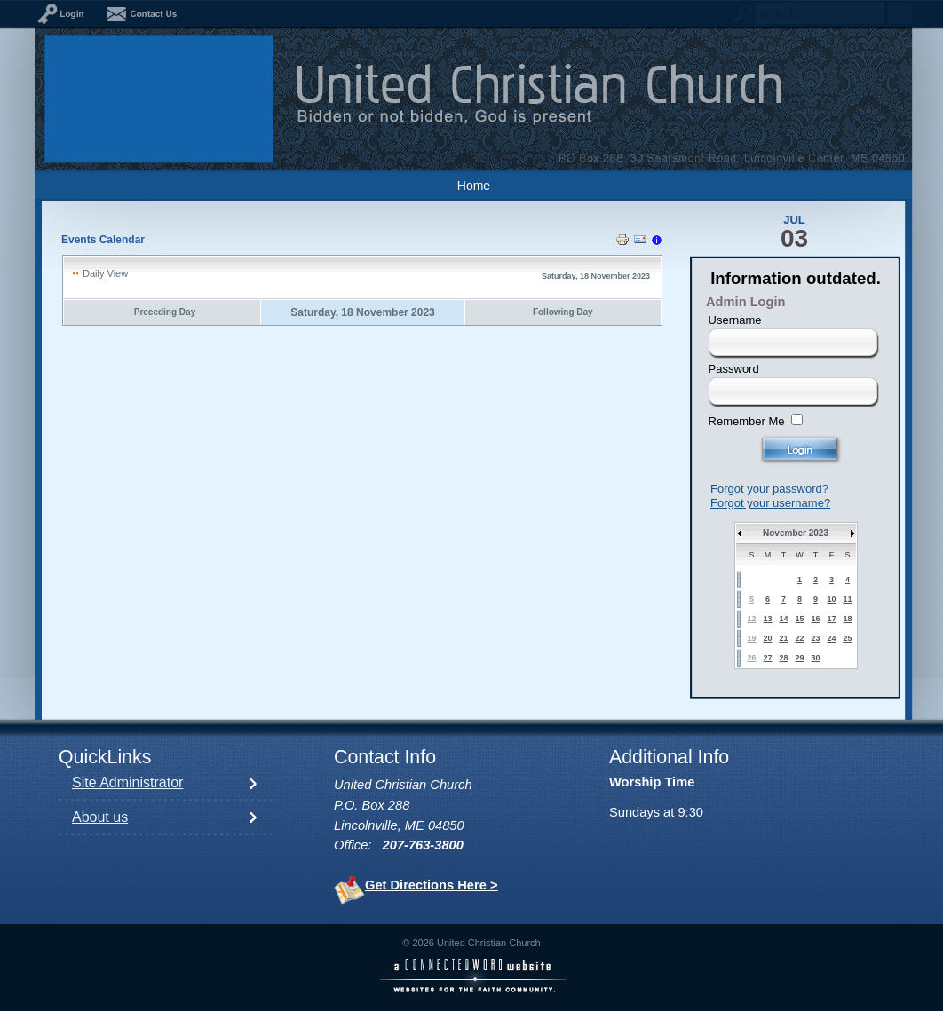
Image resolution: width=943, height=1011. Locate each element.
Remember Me (747, 421)
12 (751, 618)
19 (751, 638)
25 (847, 638)
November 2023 (795, 533)
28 (783, 657)
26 (751, 657)
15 (799, 618)
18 (847, 618)
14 (783, 618)
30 (815, 657)
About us (100, 817)
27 (767, 657)
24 (831, 638)
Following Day (563, 312)
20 (767, 638)
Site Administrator (127, 782)
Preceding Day (164, 312)
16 (815, 618)
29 (799, 657)
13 (767, 618)
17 (831, 618)
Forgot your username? (770, 502)
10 (831, 599)
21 (783, 638)
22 (799, 638)
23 (815, 638)
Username (735, 320)
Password (734, 368)
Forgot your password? (769, 488)
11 (847, 599)
